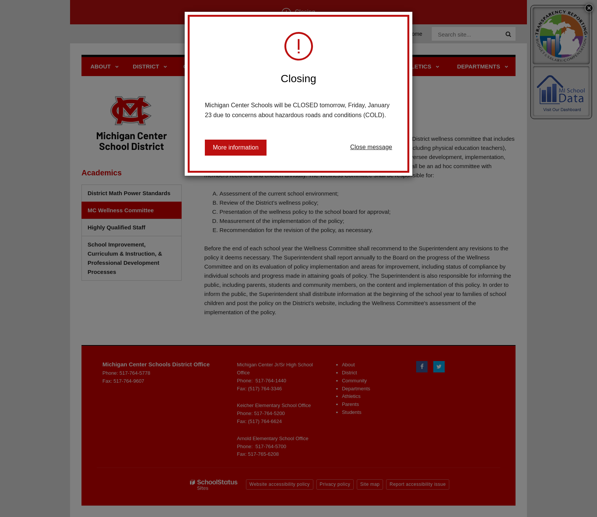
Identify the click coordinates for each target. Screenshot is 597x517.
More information (236, 147)
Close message (371, 147)
